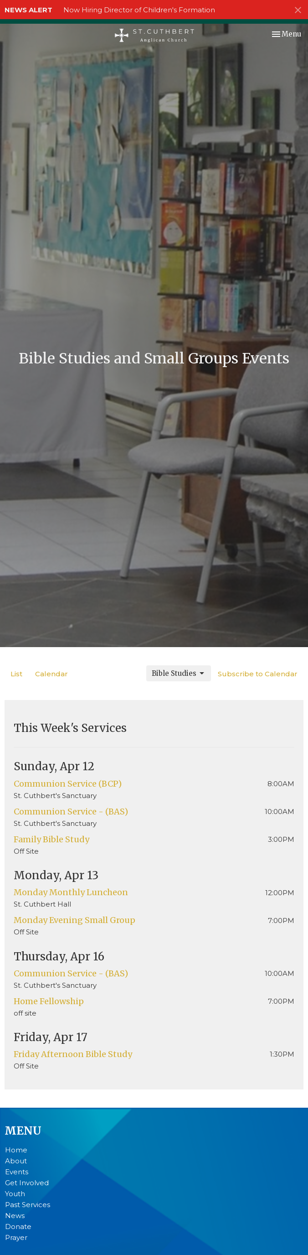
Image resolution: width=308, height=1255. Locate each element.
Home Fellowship (49, 1001)
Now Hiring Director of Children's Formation (139, 9)
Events (16, 1171)
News (15, 1215)
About (16, 1160)
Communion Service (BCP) (68, 783)
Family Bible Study (51, 839)
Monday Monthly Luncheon (71, 892)
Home (16, 1150)
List (16, 673)
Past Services (27, 1204)
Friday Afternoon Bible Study (73, 1054)
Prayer (16, 1237)
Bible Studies (178, 673)
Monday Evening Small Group (74, 920)
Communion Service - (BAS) (71, 811)
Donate (18, 1226)
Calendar (51, 673)
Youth (15, 1193)
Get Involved (27, 1182)
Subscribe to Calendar (258, 673)
